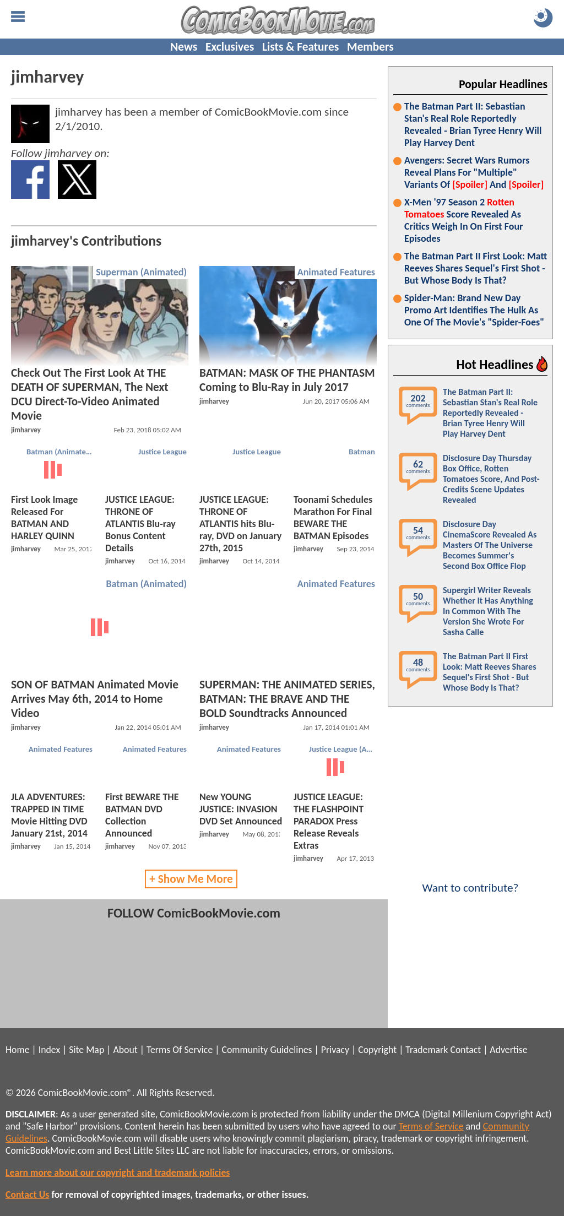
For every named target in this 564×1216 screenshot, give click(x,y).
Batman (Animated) (59, 452)
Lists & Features (300, 47)
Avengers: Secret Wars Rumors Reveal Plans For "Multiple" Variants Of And (474, 172)
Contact (465, 1050)
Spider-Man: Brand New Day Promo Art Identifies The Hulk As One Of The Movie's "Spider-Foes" (474, 310)
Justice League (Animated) (343, 749)
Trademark (426, 1050)
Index (49, 1050)
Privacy (335, 1050)
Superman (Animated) (141, 272)
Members (370, 47)
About (125, 1050)
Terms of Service (431, 1126)
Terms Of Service (180, 1050)
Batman (362, 452)
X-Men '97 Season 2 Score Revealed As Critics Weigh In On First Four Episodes (463, 220)
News (183, 47)
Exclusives (229, 47)
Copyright (377, 1050)
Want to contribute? (470, 880)
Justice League (162, 452)
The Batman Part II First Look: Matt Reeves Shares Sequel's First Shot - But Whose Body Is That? (475, 268)
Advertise (508, 1050)
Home (17, 1050)
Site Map (86, 1050)
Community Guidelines (266, 1050)
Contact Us (27, 1194)
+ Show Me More (191, 879)
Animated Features (336, 272)
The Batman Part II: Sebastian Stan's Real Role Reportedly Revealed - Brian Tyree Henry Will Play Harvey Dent (472, 124)
